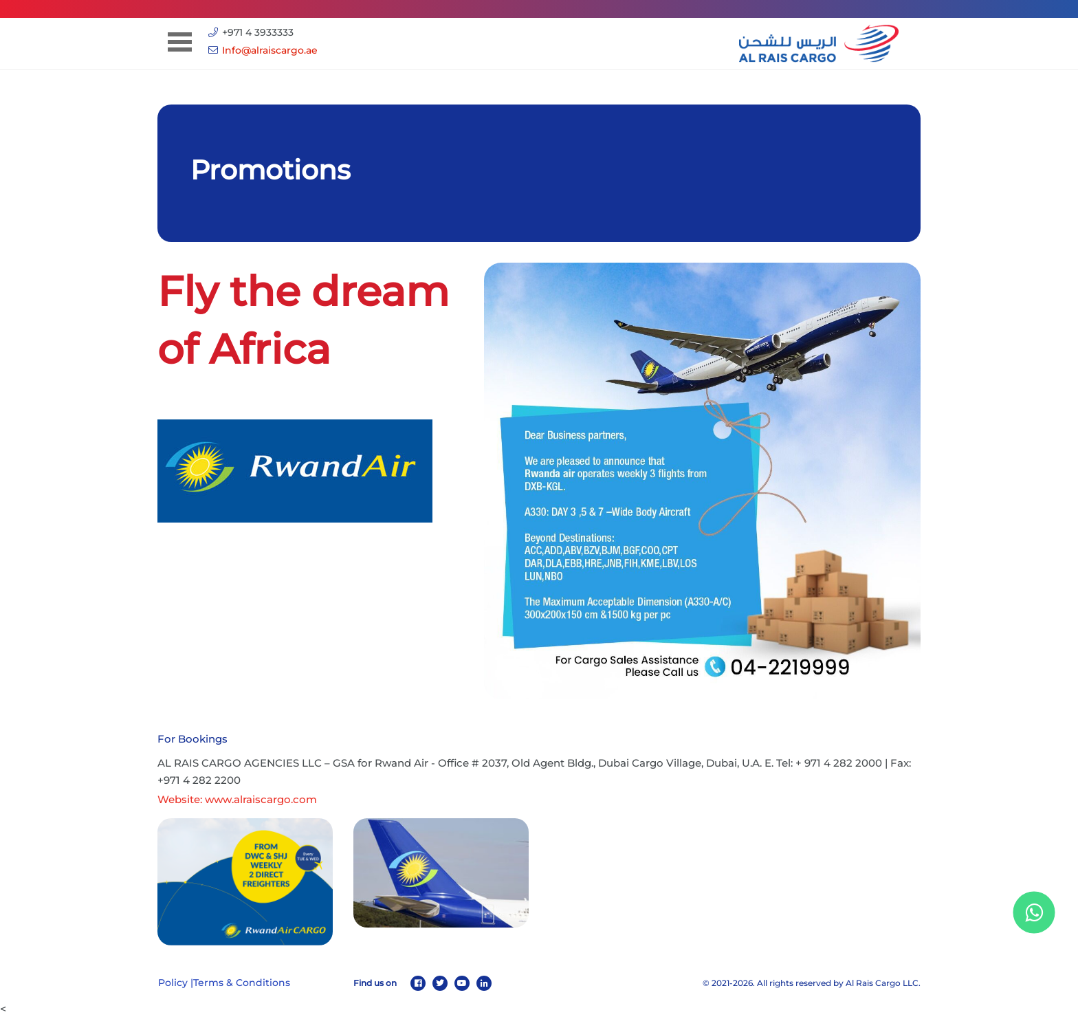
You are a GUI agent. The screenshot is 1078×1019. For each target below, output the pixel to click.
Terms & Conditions (241, 982)
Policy (173, 982)
